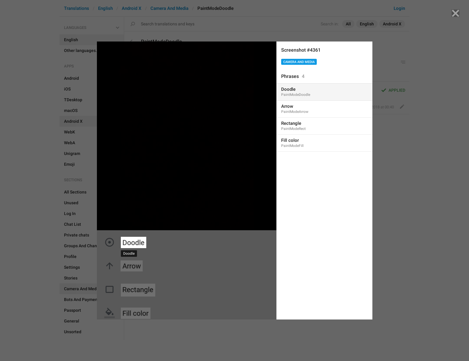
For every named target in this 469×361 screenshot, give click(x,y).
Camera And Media (299, 62)
